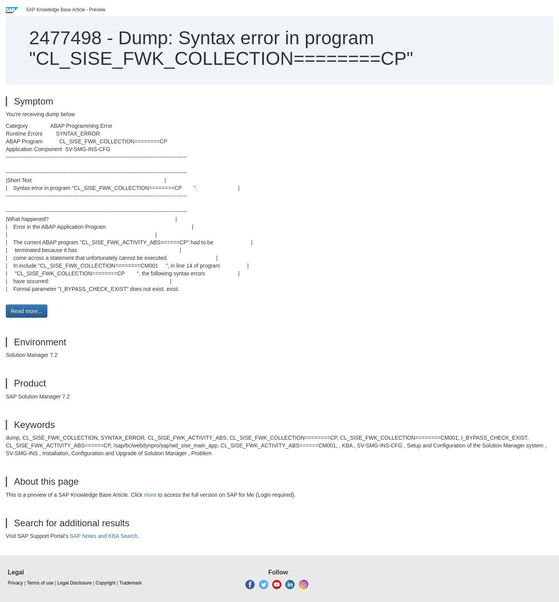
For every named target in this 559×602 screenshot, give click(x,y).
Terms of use (40, 583)
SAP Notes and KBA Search (104, 536)
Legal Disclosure (74, 583)
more (150, 495)
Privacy (15, 583)
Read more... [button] (26, 311)
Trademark (130, 583)
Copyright (105, 583)
